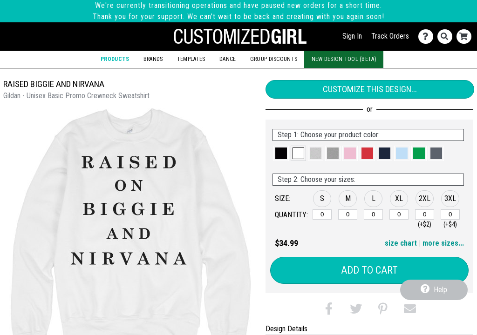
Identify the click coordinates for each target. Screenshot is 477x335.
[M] (347, 214)
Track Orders (390, 36)
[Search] (447, 36)
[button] (281, 153)
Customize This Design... (370, 89)
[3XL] (450, 214)
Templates (191, 59)
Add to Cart (369, 270)
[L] (373, 214)
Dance (227, 59)
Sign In (352, 36)
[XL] (399, 214)
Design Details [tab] (286, 328)
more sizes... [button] (443, 243)
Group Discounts (273, 59)
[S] (322, 214)
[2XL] (424, 214)
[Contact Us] (427, 36)
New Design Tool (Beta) (344, 59)
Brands (153, 59)
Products (115, 59)
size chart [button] (401, 243)
